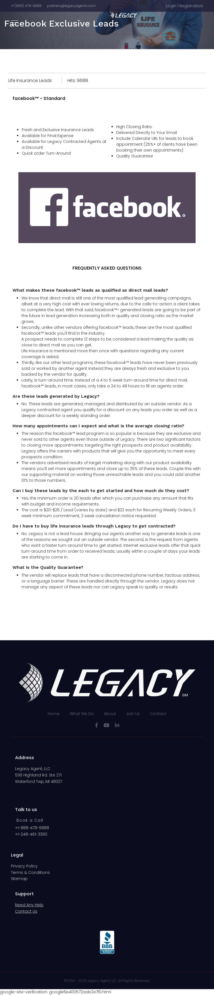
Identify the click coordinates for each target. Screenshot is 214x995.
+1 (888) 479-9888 (26, 5)
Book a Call (29, 820)
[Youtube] (106, 725)
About (110, 713)
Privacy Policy (24, 866)
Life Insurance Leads (30, 80)
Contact (158, 713)
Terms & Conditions (30, 872)
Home (54, 713)
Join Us (133, 713)
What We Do (82, 713)
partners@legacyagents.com (71, 5)
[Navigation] (14, 23)
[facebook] (96, 725)
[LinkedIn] (117, 725)
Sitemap (19, 878)
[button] (184, 6)
